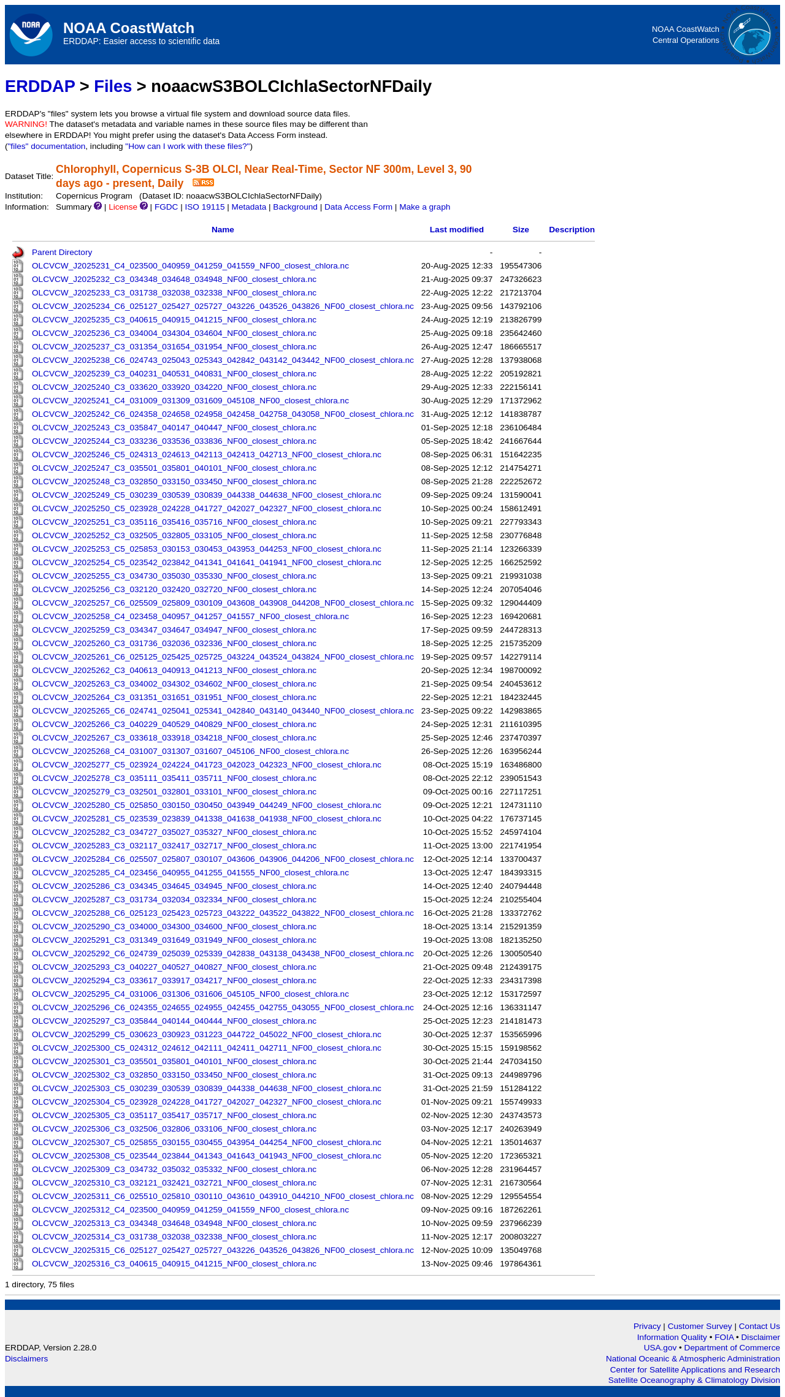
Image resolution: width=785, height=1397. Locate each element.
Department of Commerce (732, 1347)
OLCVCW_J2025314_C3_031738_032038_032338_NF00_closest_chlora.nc (174, 1236)
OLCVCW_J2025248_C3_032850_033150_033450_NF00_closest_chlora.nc (174, 481)
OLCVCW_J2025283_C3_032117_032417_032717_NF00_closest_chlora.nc (174, 845)
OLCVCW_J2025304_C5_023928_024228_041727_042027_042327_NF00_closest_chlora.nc (206, 1101)
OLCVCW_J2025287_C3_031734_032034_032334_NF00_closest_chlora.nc (174, 899)
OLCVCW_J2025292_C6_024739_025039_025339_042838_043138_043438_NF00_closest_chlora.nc (223, 953)
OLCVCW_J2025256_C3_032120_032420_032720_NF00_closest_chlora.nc (174, 589)
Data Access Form (358, 206)
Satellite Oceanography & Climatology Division (694, 1380)
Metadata (249, 206)
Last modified (457, 229)
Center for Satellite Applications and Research (695, 1369)
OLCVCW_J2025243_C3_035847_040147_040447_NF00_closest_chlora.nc (174, 427)
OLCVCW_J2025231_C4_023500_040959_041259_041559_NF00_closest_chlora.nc (190, 265)
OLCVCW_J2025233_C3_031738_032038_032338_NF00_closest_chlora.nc (174, 292)
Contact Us (759, 1326)
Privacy (647, 1326)
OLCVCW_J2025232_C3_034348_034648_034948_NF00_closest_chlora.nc (174, 279)
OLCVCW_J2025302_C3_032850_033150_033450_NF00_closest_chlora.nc (174, 1074)
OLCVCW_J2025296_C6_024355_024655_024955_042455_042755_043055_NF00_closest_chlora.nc (223, 1007)
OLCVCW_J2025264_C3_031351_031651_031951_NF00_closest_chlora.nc (174, 697)
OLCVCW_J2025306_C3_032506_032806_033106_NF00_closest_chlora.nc (174, 1128)
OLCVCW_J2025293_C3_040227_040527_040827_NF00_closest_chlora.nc (174, 967)
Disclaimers (26, 1358)
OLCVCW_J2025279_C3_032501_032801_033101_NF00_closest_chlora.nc (174, 791)
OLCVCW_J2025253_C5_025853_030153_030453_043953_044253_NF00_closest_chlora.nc (206, 549)
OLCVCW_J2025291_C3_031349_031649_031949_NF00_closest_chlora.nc (174, 940)
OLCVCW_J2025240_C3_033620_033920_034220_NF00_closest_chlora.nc (174, 387)
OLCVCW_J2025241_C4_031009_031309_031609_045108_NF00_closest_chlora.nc (190, 400)
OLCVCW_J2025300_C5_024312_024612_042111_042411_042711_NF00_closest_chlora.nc (206, 1048)
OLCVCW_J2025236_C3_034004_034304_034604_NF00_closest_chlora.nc (174, 333)
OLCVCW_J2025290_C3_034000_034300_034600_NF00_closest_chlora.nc (174, 926)
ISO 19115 (204, 206)
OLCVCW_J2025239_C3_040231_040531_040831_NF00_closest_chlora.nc (174, 373)
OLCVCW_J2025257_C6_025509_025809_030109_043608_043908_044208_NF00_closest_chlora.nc (223, 602)
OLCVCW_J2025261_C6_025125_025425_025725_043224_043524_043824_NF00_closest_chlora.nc (223, 656)
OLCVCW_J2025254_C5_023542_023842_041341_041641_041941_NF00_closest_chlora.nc (206, 562)
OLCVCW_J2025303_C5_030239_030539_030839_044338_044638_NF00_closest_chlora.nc (206, 1088)
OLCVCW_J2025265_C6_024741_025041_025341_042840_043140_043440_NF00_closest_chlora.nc (223, 710)
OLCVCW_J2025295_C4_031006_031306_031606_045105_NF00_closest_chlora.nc (190, 994)
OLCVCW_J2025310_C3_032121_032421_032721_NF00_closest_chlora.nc (174, 1182)
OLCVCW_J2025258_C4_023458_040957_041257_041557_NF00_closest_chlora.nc (190, 616)
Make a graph (424, 206)
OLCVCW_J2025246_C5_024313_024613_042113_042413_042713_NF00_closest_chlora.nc (206, 454)
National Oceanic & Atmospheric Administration (693, 1358)
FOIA (725, 1337)
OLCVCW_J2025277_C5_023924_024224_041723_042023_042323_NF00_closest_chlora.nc (206, 764)
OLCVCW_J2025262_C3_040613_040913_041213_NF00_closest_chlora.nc (174, 670)
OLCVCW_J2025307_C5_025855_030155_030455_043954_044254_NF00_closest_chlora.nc (206, 1142)
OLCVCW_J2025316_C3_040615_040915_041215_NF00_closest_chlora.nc (174, 1263)
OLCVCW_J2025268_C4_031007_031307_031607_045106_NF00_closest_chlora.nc (190, 751)
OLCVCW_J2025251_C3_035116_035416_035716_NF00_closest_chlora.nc (174, 522)
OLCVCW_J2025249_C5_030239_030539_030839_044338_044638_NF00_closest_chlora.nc (206, 495)
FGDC (166, 206)
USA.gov (661, 1347)
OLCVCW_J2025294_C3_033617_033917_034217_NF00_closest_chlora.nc (174, 980)
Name (223, 229)
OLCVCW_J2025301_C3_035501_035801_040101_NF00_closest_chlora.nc (174, 1061)
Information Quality (673, 1337)
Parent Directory (62, 252)
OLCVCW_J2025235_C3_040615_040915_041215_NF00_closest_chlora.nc (174, 319)
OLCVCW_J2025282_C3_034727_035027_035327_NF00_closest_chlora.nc (174, 832)
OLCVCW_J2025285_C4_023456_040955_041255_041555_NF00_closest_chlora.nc (190, 872)
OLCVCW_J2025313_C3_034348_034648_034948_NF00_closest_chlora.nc (174, 1223)
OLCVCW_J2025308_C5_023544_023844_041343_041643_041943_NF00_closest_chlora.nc (206, 1155)
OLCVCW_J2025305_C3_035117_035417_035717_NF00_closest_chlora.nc (174, 1115)
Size (521, 229)
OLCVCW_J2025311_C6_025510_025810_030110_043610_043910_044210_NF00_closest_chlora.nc (223, 1196)
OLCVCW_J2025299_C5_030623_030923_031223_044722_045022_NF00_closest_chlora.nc (206, 1034)
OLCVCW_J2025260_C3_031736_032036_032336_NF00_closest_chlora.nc (174, 643)
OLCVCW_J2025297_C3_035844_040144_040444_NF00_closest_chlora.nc (174, 1021)
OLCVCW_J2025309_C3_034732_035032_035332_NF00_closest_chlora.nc (174, 1169)
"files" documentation (47, 146)
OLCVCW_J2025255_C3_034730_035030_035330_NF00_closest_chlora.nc (174, 575)
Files (113, 86)
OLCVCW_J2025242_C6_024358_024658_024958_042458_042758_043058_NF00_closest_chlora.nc (223, 414)
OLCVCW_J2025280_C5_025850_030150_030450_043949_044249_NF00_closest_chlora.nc (206, 805)
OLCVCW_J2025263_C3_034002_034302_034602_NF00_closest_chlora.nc (174, 683)
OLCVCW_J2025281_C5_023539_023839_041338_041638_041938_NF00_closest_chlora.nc (206, 818)
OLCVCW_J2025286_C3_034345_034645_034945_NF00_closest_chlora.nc (174, 886)
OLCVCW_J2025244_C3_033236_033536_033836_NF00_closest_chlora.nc (174, 441)
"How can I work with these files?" (187, 146)
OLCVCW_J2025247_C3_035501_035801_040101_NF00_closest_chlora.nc (174, 468)
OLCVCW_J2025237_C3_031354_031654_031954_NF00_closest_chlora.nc (174, 346)
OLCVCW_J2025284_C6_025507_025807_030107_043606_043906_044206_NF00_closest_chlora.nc (223, 859)
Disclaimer (760, 1337)
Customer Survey (700, 1326)
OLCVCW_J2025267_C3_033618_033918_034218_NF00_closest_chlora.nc (174, 737)
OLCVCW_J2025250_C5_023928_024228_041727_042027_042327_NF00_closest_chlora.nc (206, 508)
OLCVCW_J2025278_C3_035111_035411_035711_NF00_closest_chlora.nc (174, 778)
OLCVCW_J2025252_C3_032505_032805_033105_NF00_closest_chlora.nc (174, 535)
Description (572, 229)
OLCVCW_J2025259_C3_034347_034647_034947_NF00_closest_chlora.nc (174, 629)
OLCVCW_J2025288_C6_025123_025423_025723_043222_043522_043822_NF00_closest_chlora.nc (223, 913)
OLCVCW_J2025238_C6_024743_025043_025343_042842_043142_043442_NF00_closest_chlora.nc (223, 360)
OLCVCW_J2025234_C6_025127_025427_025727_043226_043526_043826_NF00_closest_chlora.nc (223, 306)
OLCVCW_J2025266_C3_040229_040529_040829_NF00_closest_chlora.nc (174, 724)
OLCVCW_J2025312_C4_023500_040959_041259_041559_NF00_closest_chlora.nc (190, 1209)
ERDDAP (40, 86)
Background (295, 206)
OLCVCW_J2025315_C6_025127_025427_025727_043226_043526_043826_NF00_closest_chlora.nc (223, 1250)
